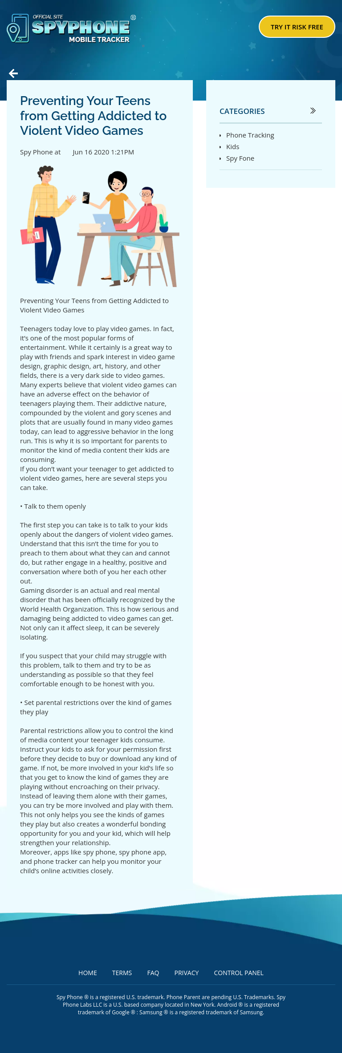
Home (87, 972)
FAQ (153, 972)
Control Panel (239, 972)
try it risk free (297, 26)
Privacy (187, 972)
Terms (122, 972)
